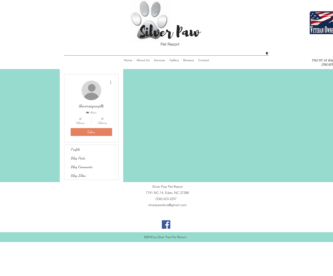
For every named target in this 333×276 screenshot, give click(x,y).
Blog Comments (81, 166)
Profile (75, 149)
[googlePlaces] (267, 53)
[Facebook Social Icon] (166, 224)
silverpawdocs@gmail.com (167, 205)
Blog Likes (78, 175)
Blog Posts (78, 158)
